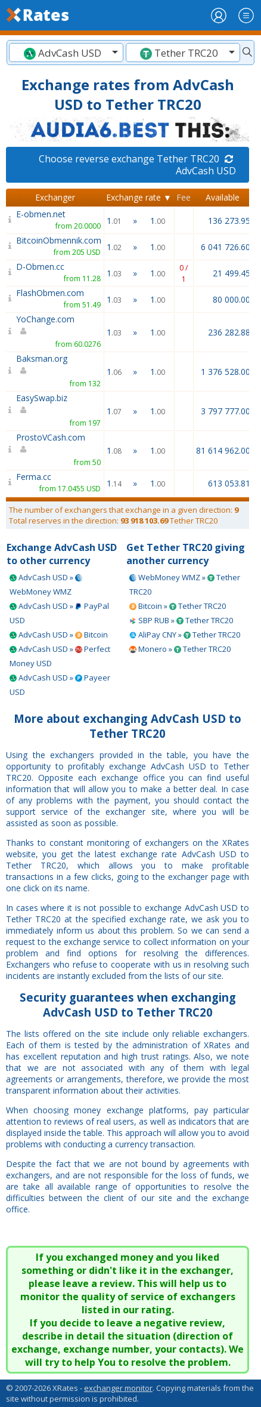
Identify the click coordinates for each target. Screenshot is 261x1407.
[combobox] (66, 52)
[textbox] (66, 53)
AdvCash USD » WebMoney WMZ (46, 584)
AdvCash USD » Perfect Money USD (60, 656)
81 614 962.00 (223, 450)
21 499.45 (231, 273)
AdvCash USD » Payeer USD (60, 684)
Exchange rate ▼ (139, 197)
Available (223, 197)
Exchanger (55, 197)
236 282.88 (229, 332)
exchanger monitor (118, 1388)
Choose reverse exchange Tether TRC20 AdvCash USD (137, 164)
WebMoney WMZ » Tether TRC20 (184, 584)
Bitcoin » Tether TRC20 (177, 606)
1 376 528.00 (225, 371)
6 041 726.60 (225, 247)
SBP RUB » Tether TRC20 (181, 620)
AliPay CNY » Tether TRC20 (184, 634)
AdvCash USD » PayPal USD (59, 613)
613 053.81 (229, 483)
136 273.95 (229, 220)
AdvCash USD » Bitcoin (59, 634)
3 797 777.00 (225, 411)
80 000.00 (231, 299)
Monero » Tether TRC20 (180, 649)
